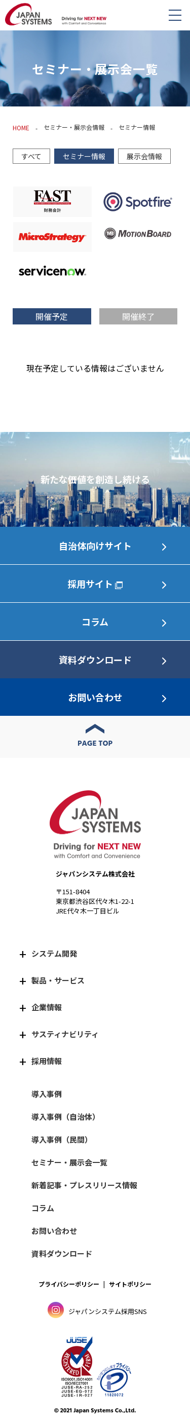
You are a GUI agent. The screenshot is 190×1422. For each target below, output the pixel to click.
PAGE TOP (95, 744)
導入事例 (46, 1093)
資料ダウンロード (95, 659)
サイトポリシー (130, 1284)
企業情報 (46, 1007)
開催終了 (138, 316)
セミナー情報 (84, 156)
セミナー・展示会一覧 (69, 1162)
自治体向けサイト (95, 545)
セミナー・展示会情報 (74, 127)
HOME (21, 127)
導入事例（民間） (61, 1139)
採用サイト (90, 583)
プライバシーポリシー (69, 1284)
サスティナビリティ (65, 1034)
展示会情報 (144, 156)
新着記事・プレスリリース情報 (84, 1185)
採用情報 (46, 1060)
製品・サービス (58, 980)
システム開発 (54, 953)
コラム (95, 621)
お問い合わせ (95, 697)
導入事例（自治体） (65, 1116)
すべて (31, 156)
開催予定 (51, 316)
